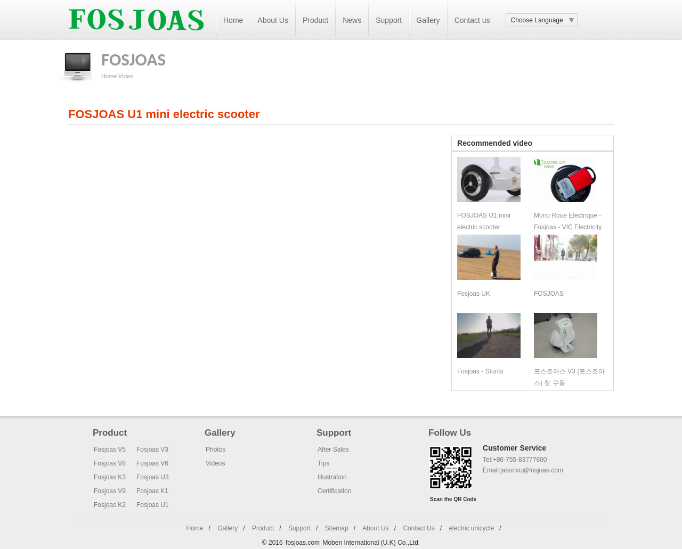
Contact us (472, 20)
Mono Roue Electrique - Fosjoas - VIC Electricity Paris (568, 227)
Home (233, 20)
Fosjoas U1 (152, 505)
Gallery (428, 20)
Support (389, 20)
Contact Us (418, 528)
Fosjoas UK (473, 293)
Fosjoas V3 (152, 449)
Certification (334, 491)
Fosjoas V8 (110, 463)
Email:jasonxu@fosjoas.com (523, 470)
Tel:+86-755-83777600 (515, 459)
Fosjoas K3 (110, 477)
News (352, 20)
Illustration (332, 477)
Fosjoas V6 (152, 463)
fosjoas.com (303, 542)
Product (315, 20)
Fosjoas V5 (110, 449)
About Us (272, 20)
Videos (215, 463)
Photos (215, 449)
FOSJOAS (549, 293)
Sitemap (336, 528)
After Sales (333, 449)
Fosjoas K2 (110, 505)
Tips (323, 463)
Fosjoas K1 (152, 491)
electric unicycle (471, 528)
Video (125, 76)
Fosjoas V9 (110, 491)
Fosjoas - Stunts (480, 371)
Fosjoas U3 (152, 477)
